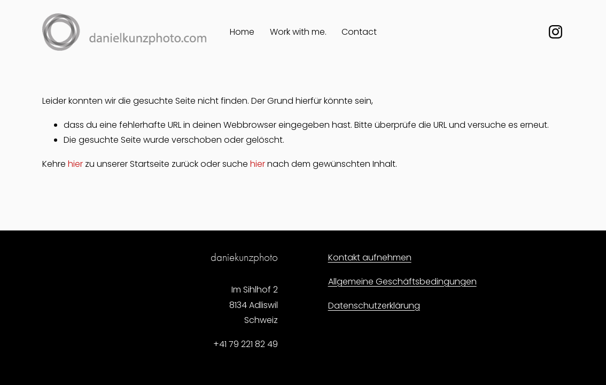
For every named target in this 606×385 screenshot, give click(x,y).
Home (242, 32)
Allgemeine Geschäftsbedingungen (402, 281)
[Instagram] (555, 32)
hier (75, 164)
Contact (359, 32)
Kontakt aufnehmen (369, 257)
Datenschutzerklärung (374, 305)
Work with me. (298, 32)
